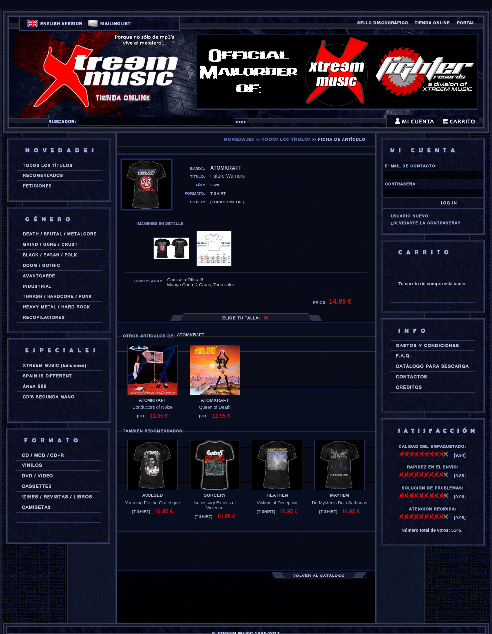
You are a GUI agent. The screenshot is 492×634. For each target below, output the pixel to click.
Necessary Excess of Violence (215, 505)
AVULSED (152, 495)
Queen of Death (215, 407)
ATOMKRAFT (152, 400)
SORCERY (215, 495)
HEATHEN (277, 495)
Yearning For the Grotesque (152, 502)
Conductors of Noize (152, 407)
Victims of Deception (277, 502)
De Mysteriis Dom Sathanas (339, 502)
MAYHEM (339, 495)
